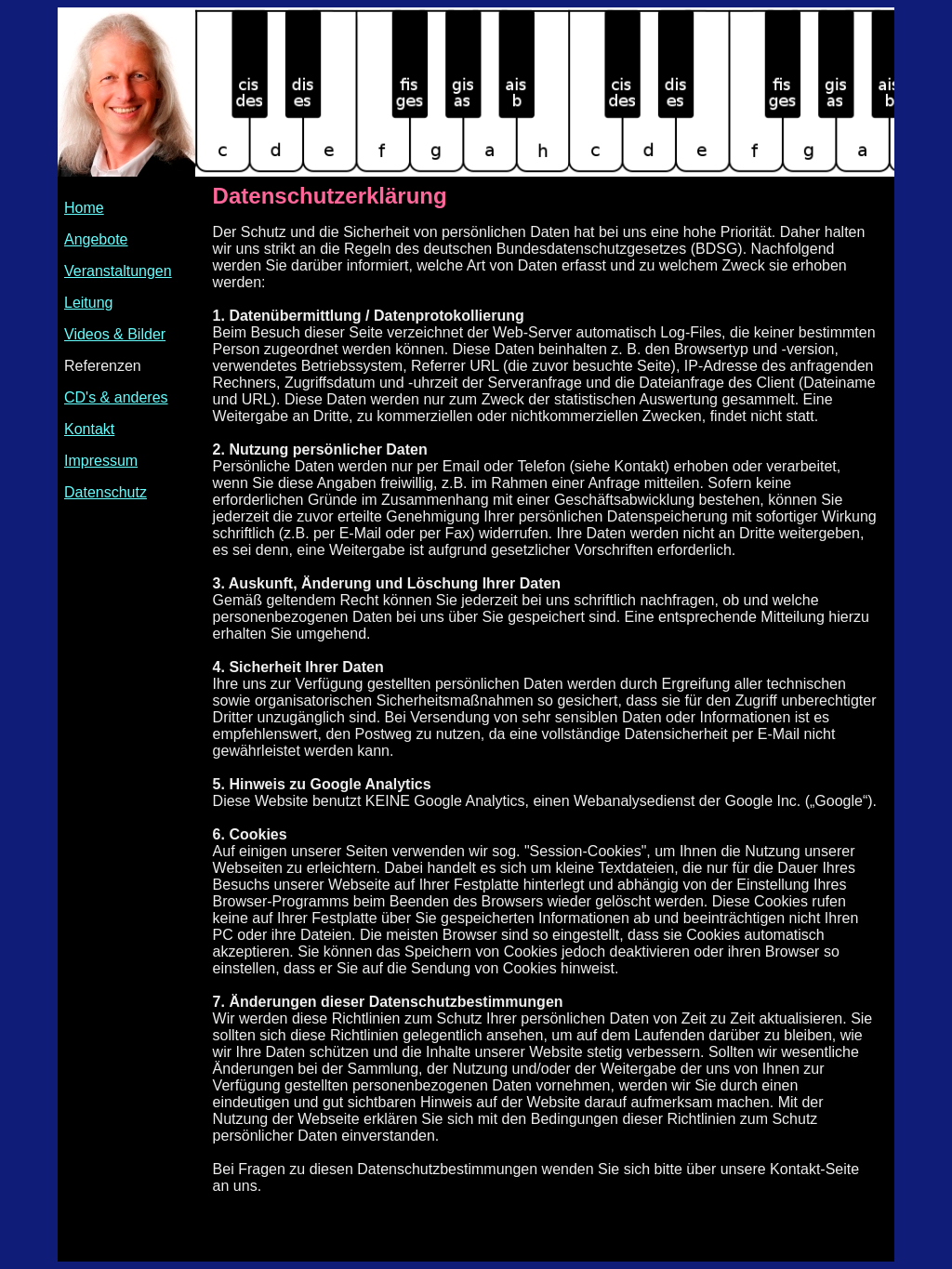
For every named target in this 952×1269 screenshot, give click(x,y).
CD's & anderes (116, 397)
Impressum (101, 461)
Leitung (88, 303)
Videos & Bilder (114, 334)
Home (84, 208)
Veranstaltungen (118, 271)
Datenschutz (105, 492)
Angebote (96, 239)
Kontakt (89, 429)
